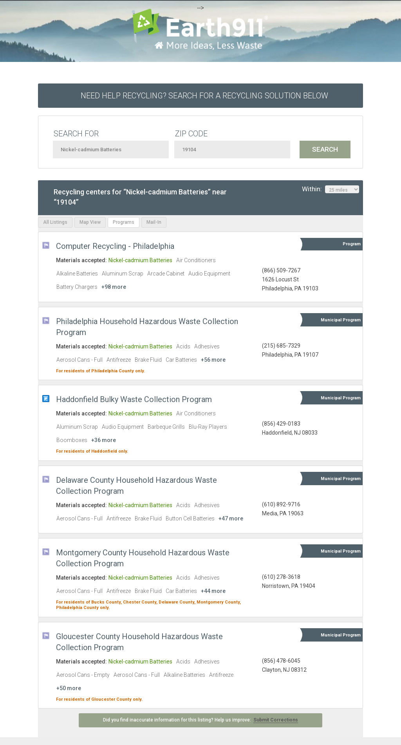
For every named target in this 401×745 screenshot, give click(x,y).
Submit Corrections (275, 720)
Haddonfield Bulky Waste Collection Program (134, 399)
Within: (330, 189)
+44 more (213, 591)
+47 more (231, 518)
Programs (123, 222)
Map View (90, 222)
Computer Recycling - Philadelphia (115, 246)
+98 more (113, 287)
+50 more (68, 688)
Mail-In (153, 222)
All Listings (55, 222)
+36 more (103, 440)
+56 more (213, 360)
